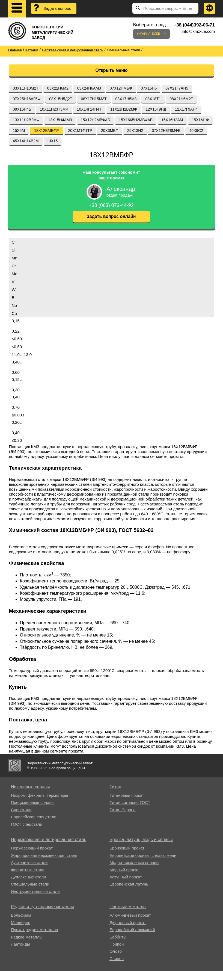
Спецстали (21, 809)
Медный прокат (124, 870)
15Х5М (19, 130)
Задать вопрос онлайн (111, 216)
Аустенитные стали (29, 862)
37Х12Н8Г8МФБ (166, 130)
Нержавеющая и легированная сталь (48, 839)
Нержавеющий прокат (32, 848)
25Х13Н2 (135, 130)
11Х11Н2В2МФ (123, 109)
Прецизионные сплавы (32, 802)
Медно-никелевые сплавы (134, 862)
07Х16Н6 (149, 88)
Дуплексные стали (28, 877)
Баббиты (117, 937)
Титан (115, 787)
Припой (116, 944)
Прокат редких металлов (34, 929)
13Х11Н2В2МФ (26, 120)
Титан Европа (122, 809)
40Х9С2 (196, 130)
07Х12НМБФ (121, 88)
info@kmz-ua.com (198, 31)
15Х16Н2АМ (172, 120)
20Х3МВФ (109, 130)
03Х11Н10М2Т (25, 88)
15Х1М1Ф (200, 120)
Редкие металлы (26, 937)
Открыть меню (112, 70)
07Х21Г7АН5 (176, 88)
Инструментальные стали (35, 891)
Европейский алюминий (132, 929)
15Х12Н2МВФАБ (95, 120)
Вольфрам (21, 915)
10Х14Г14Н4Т (89, 109)
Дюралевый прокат (127, 922)
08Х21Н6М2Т (181, 99)
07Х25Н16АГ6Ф (27, 99)
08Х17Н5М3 (126, 99)
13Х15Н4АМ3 (60, 120)
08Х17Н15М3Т (93, 99)
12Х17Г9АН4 (186, 109)
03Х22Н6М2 (58, 88)
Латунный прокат (125, 877)
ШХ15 (52, 141)
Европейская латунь (128, 884)
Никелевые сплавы (30, 787)
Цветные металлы (127, 906)
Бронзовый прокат (126, 848)
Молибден (20, 922)
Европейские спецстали (34, 817)
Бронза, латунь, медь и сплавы (141, 839)
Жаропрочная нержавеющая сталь (44, 855)
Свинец (116, 958)
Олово (115, 951)
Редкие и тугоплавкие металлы (42, 906)
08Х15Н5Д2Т (60, 99)
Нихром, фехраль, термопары (39, 795)
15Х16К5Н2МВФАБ (136, 120)
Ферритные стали (27, 870)
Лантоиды (20, 944)
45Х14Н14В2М (26, 141)
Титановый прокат (126, 795)
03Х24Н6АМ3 (89, 88)
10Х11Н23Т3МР (54, 109)
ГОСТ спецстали (26, 824)
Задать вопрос (57, 8)
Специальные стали (30, 884)
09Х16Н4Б (22, 109)
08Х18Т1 (153, 99)
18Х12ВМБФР (46, 130)
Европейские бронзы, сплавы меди (142, 855)
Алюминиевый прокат (130, 915)
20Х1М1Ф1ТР (80, 130)
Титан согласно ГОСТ (129, 802)
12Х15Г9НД (156, 109)
